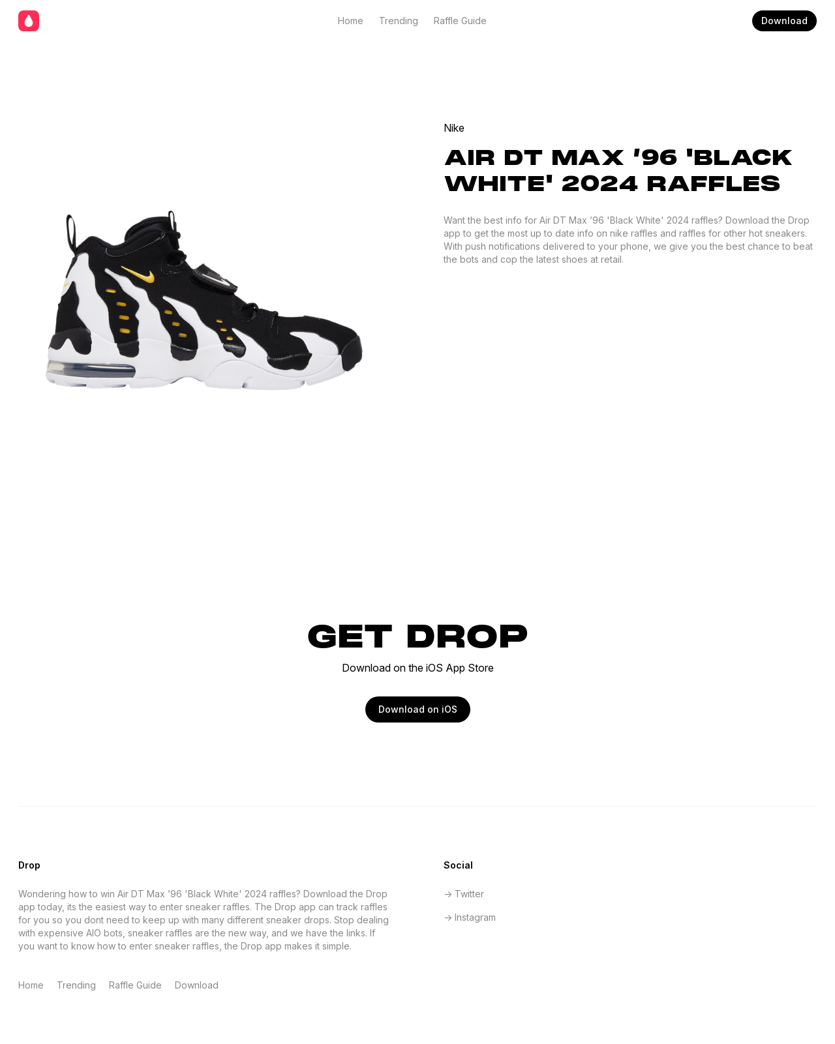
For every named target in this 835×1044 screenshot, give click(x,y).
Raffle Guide (460, 20)
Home (350, 20)
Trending (398, 20)
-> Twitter (464, 893)
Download (784, 20)
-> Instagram (470, 917)
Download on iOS (417, 709)
